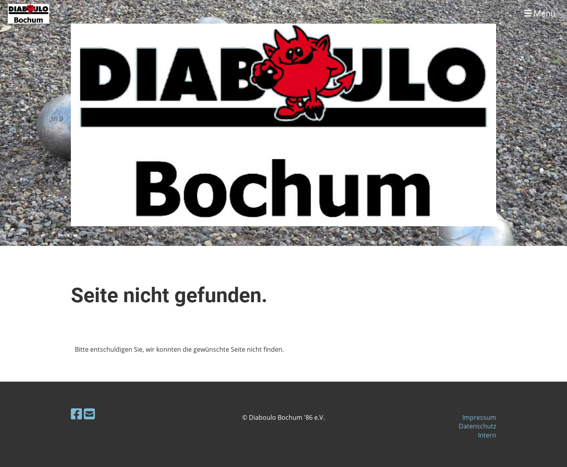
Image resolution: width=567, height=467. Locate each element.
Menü (539, 13)
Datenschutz (477, 426)
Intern (487, 435)
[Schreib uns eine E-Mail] (89, 413)
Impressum (479, 417)
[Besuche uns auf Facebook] (76, 413)
